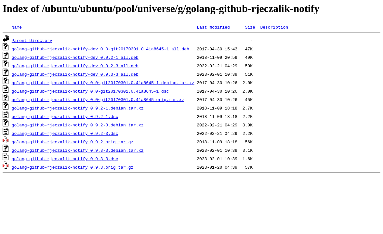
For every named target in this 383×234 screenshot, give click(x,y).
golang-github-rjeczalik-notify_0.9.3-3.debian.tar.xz (78, 150)
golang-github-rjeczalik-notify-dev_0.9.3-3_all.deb (75, 74)
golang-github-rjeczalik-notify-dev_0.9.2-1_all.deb (75, 57)
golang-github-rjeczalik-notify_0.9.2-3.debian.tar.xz (78, 125)
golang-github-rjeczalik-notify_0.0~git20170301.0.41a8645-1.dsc (90, 91)
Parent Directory (32, 40)
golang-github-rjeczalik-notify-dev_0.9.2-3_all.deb (75, 66)
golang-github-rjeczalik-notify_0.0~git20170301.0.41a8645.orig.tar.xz (98, 99)
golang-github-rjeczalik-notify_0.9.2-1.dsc (65, 116)
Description (274, 27)
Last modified (213, 27)
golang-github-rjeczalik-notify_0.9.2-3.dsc (65, 133)
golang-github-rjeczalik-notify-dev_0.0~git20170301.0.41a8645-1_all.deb (100, 49)
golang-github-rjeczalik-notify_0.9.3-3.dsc (65, 159)
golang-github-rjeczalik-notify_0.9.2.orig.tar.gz (72, 142)
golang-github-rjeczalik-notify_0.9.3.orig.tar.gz (72, 167)
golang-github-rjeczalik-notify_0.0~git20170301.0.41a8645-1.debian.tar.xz (103, 82)
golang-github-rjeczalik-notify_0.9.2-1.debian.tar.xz (78, 108)
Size (250, 27)
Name (17, 27)
